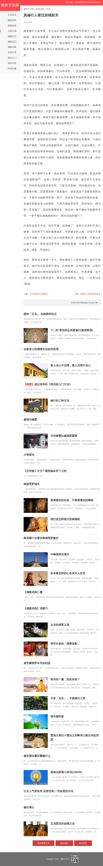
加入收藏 (69, 2)
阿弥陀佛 (12, 68)
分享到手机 (75, 303)
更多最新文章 (43, 843)
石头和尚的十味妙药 (39, 294)
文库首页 (12, 15)
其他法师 (40, 9)
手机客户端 (93, 303)
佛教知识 (12, 42)
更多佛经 (64, 843)
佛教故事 (12, 25)
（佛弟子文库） (64, 859)
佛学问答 (12, 63)
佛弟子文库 (29, 9)
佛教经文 (12, 36)
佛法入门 (12, 58)
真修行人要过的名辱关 (90, 294)
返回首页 (83, 843)
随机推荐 (12, 20)
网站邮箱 (84, 303)
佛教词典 (12, 47)
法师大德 (12, 31)
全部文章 (12, 52)
